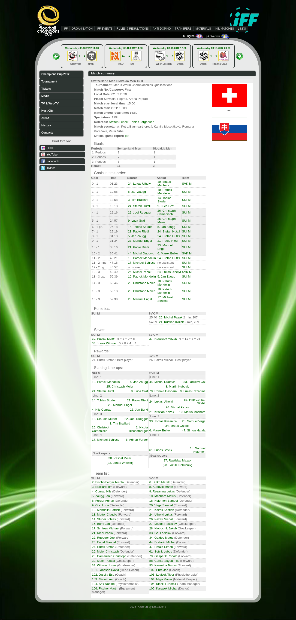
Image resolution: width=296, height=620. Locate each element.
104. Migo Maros (160, 579)
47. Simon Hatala (193, 430)
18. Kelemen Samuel (163, 500)
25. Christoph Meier (141, 283)
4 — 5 (213, 55)
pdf (127, 135)
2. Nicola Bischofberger (138, 429)
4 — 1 (82, 55)
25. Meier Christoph (105, 551)
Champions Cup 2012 (55, 74)
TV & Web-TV (50, 103)
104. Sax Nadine (103, 584)
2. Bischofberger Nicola (108, 482)
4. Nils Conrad (101, 409)
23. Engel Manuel (104, 542)
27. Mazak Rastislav (163, 523)
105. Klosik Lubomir (162, 584)
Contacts (47, 132)
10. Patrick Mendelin (164, 191)
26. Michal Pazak (139, 272)
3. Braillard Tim (102, 487)
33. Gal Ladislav (160, 533)
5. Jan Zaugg (137, 191)
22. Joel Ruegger (139, 212)
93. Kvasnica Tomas (163, 565)
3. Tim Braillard (138, 200)
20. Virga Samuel (161, 505)
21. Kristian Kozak (171, 322)
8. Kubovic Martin (161, 487)
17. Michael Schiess (141, 262)
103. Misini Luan (103, 579)
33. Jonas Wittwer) (120, 462)
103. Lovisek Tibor (161, 574)
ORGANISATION (82, 28)
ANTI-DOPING (162, 28)
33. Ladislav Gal (194, 382)
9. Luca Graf (165, 206)
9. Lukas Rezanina (192, 391)
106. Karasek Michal (163, 588)
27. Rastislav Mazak (163, 338)
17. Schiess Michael (105, 528)
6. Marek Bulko (167, 253)
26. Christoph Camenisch (166, 212)
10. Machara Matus (162, 496)
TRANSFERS (183, 28)
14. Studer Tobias (104, 519)
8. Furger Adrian (103, 500)
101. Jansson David (105, 570)
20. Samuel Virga (193, 421)
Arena (45, 118)
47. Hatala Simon (161, 547)
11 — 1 (126, 55)
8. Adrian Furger (137, 439)
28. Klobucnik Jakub (163, 528)
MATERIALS (203, 28)
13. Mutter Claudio (104, 514)
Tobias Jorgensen (142, 122)
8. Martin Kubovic (177, 386)
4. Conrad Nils (101, 491)
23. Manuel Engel (140, 240)
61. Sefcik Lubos (160, 551)
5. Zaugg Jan (101, 496)
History (46, 125)
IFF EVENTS (104, 28)
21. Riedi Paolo (102, 533)
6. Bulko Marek (159, 482)
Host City (47, 110)
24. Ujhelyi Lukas (161, 514)
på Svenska (218, 36)
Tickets (46, 88)
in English (193, 36)
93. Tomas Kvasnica (163, 421)
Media (45, 96)
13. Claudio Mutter (104, 419)
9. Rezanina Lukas (162, 491)
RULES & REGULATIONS (132, 28)
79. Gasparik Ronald (163, 556)
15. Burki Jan (101, 523)
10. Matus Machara (164, 183)
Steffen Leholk (118, 122)
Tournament (49, 81)
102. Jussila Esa (103, 574)
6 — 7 (169, 55)
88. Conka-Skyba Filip (164, 560)
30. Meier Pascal (103, 560)
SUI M (186, 191)
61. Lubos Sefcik (160, 450)
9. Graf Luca (100, 505)
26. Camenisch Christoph (109, 556)
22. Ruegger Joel (103, 537)
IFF (65, 28)
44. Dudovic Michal (162, 542)
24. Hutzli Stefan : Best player (112, 360)
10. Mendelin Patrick (106, 510)
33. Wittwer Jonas (104, 565)
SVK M (186, 183)
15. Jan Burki (139, 409)
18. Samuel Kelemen (197, 449)
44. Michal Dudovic (141, 253)
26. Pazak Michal (161, 519)
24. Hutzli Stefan (103, 547)
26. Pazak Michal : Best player (170, 360)
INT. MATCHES (224, 28)
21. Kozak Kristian (161, 510)
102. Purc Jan (158, 570)
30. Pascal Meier (103, 338)
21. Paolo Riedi (138, 231)
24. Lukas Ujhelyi (139, 183)
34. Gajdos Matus (161, 537)
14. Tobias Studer (164, 199)
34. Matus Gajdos (177, 426)
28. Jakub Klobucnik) (178, 465)
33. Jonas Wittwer (104, 343)
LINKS (242, 28)
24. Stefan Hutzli (139, 206)
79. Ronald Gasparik (163, 391)
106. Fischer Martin (105, 588)
